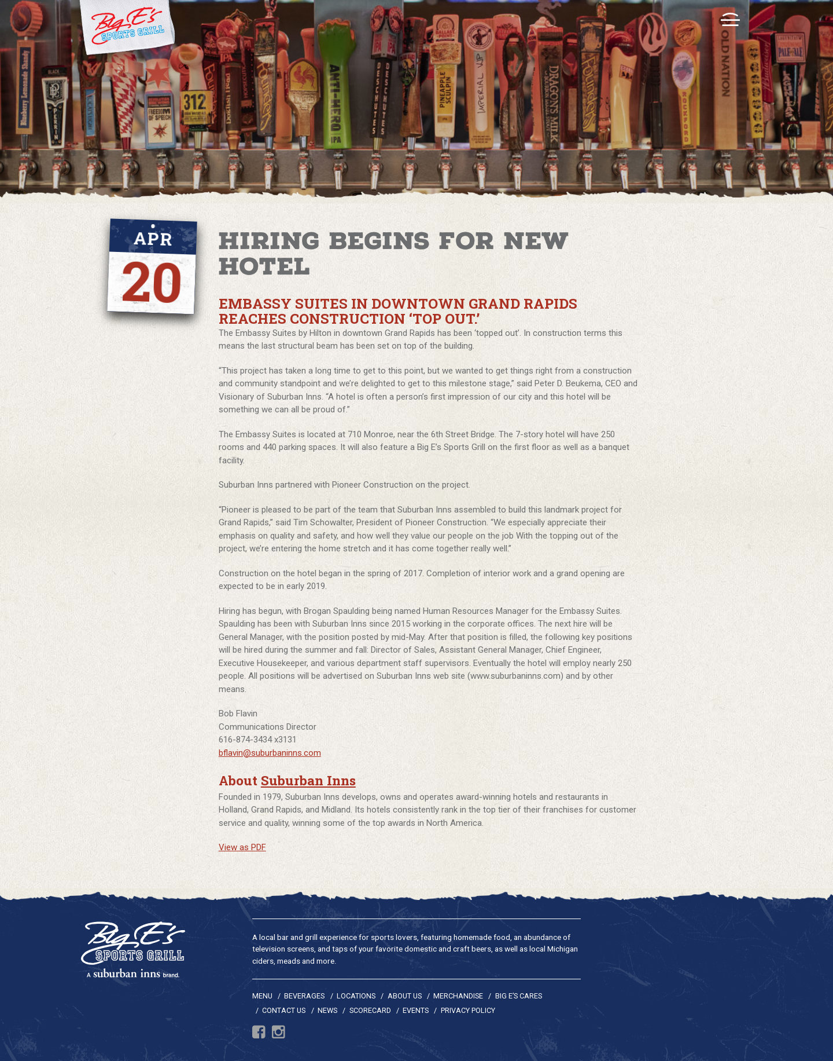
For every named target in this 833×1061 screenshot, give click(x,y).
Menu (262, 996)
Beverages (304, 996)
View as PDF (242, 847)
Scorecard (370, 1010)
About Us (405, 996)
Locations (356, 996)
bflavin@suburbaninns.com (270, 753)
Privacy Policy (468, 1010)
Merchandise (458, 996)
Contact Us (283, 1010)
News (327, 1010)
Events (416, 1010)
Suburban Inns (308, 780)
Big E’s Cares (518, 996)
